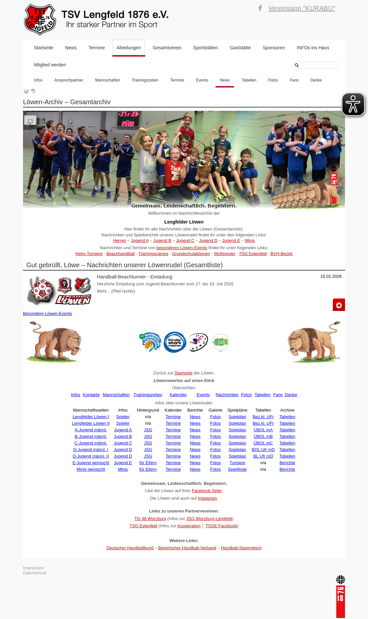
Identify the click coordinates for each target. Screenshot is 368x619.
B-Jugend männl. (91, 436)
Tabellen (249, 80)
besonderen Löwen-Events (181, 247)
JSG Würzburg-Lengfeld (209, 518)
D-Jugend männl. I (90, 449)
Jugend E (231, 240)
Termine (96, 47)
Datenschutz (35, 572)
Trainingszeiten (145, 80)
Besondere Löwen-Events (47, 313)
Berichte (287, 462)
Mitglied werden (50, 64)
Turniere (237, 462)
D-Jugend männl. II (91, 456)
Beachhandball (120, 253)
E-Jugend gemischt (91, 462)
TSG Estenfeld (253, 253)
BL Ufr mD (263, 456)
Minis (250, 240)
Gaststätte (240, 47)
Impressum (33, 567)
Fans (294, 80)
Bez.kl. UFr (263, 416)
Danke (316, 80)
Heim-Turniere (89, 253)
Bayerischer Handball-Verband (187, 547)
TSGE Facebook (221, 525)
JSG (148, 429)
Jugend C (185, 240)
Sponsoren (274, 47)
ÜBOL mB (263, 436)
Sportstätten (205, 47)
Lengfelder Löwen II (90, 423)
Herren (119, 240)
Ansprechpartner (68, 80)
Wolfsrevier (224, 253)
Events (202, 80)
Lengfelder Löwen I (91, 416)
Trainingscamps (153, 253)
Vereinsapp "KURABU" (301, 8)
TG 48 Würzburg (150, 518)
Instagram (207, 498)
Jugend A (140, 240)
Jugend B (162, 240)
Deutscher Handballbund (129, 547)
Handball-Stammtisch (241, 547)
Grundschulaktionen (191, 253)
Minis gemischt (91, 469)
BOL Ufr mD (263, 449)
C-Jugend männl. (91, 442)
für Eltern (148, 462)
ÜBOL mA (263, 429)
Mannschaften (107, 80)
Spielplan (237, 416)
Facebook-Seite (206, 490)
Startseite (43, 47)
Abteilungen (129, 47)
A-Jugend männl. (91, 429)
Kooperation (188, 525)
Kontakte (91, 394)
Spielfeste (237, 469)
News (71, 47)
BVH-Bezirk (281, 253)
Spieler (122, 416)
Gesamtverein (167, 47)
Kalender (178, 394)
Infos (38, 80)
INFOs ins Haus (313, 47)
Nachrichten (227, 394)
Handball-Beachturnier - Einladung (134, 276)
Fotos (273, 80)
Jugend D (208, 240)
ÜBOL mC (263, 442)
